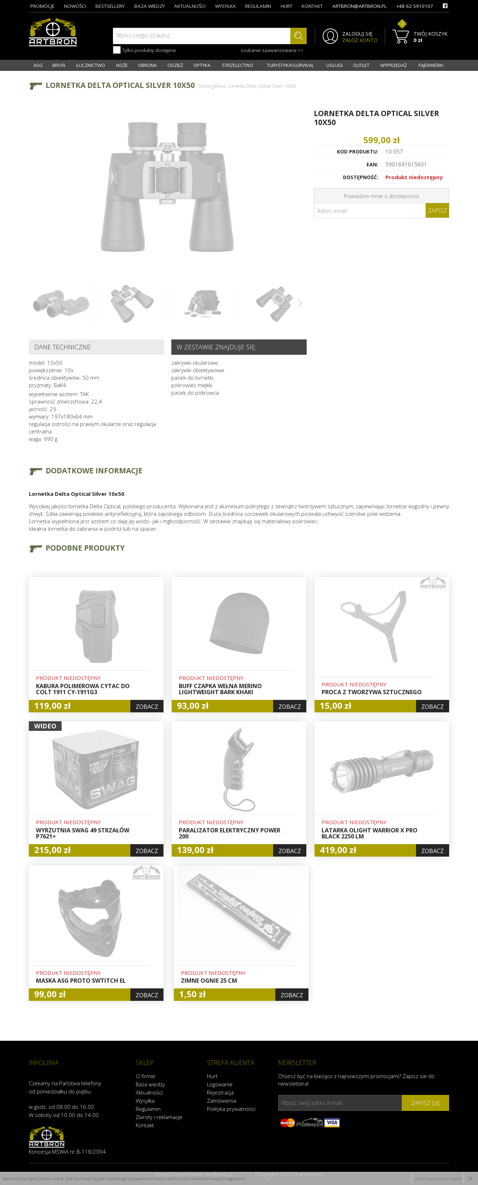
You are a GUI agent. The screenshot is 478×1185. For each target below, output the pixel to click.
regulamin (258, 6)
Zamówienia (221, 1100)
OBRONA (147, 65)
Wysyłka (145, 1100)
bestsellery (110, 6)
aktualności (190, 6)
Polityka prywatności (231, 1108)
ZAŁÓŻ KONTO (360, 40)
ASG (38, 65)
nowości (75, 6)
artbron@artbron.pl (359, 6)
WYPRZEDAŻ (393, 65)
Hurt (212, 1076)
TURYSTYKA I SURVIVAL (290, 65)
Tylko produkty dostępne (144, 50)
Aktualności (149, 1092)
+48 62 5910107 (414, 6)
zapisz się (425, 1103)
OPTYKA (202, 65)
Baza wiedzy (150, 1084)
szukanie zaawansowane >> (272, 50)
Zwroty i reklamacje (159, 1117)
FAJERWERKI (431, 65)
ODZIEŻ (175, 65)
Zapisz (437, 210)
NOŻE (122, 65)
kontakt (312, 6)
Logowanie (220, 1084)
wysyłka (225, 6)
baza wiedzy (149, 6)
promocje (42, 6)
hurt (286, 6)
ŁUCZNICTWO (90, 65)
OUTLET (361, 65)
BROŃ (58, 65)
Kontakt (145, 1125)
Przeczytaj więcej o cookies (438, 1178)
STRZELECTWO (237, 65)
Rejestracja (220, 1092)
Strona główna (211, 86)
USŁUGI (334, 65)
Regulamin (148, 1108)
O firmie (145, 1076)
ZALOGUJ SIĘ (357, 34)
